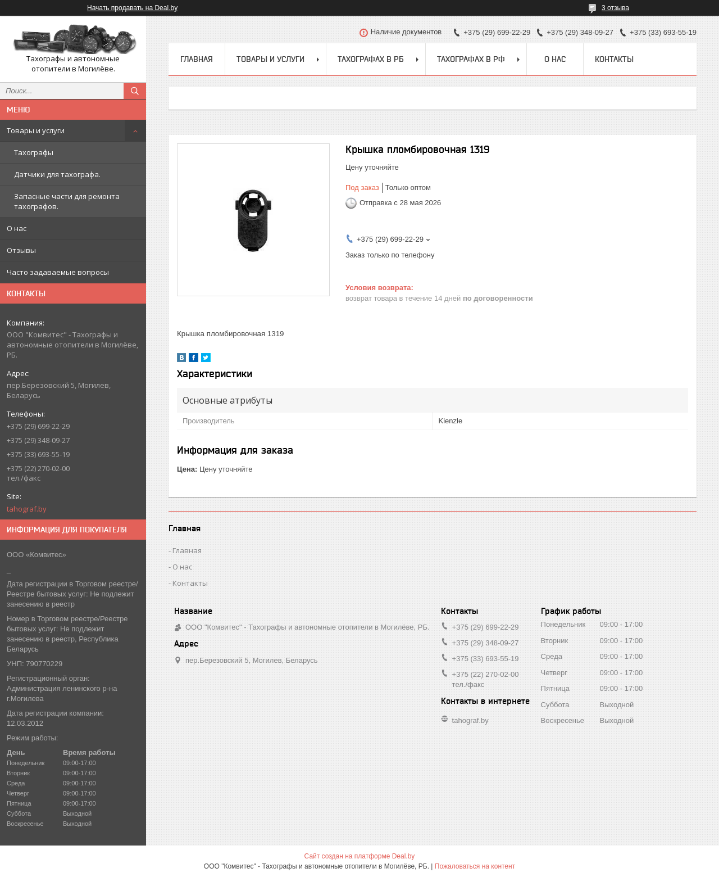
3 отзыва (615, 8)
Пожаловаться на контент (475, 866)
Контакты (614, 59)
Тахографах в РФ (471, 59)
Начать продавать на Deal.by (132, 8)
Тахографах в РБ (371, 59)
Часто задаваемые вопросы (58, 272)
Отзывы (21, 250)
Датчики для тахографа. (57, 174)
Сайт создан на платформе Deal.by (359, 856)
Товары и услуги (36, 130)
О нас (16, 228)
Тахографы (33, 152)
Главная (196, 59)
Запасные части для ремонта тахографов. (67, 201)
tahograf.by (27, 509)
